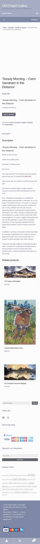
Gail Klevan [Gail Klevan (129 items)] (19, 479)
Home (5, 27)
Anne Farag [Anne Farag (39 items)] (24, 475)
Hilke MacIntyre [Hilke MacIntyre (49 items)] (23, 483)
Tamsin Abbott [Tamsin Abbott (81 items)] (21, 492)
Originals (11, 27)
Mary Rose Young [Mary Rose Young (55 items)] (8, 489)
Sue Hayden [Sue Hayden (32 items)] (12, 492)
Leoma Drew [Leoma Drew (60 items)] (21, 486)
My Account (6, 541)
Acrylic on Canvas (20, 27)
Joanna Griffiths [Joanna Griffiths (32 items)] (12, 486)
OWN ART (27, 176)
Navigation (34, 19)
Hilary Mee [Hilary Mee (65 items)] (12, 483)
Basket (31, 539)
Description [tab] (6, 134)
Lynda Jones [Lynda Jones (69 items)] (31, 486)
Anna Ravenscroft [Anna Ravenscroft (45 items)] (15, 475)
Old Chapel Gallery (14, 5)
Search (35, 403)
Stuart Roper (9, 124)
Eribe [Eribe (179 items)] (31, 474)
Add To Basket (9, 114)
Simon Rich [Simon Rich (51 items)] (19, 489)
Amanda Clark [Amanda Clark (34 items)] (5, 475)
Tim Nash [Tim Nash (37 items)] (30, 492)
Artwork (23, 122)
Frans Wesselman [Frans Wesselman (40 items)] (7, 479)
